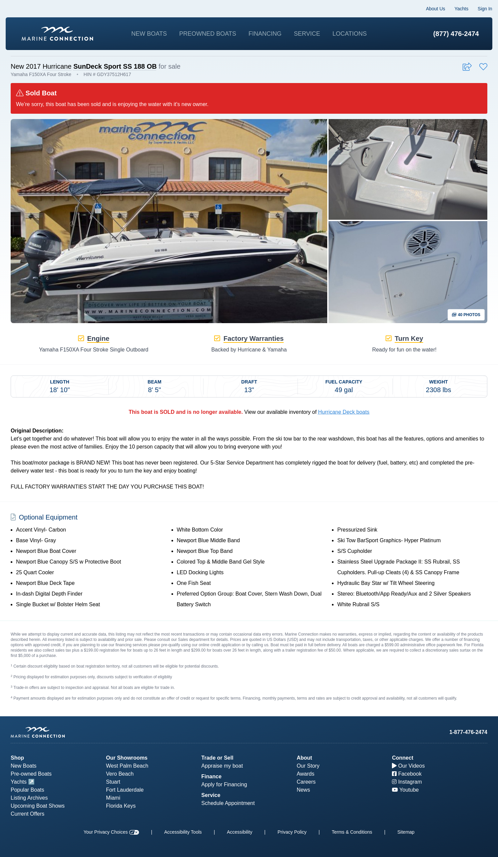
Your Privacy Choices (111, 832)
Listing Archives (29, 798)
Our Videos (408, 766)
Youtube (405, 790)
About (304, 758)
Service (307, 33)
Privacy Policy (292, 832)
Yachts (457, 8)
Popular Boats (27, 790)
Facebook (407, 774)
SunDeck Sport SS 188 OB (115, 70)
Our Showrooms (126, 758)
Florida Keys (121, 806)
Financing (265, 33)
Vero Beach (120, 774)
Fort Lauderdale (125, 790)
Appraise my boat (222, 766)
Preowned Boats (207, 33)
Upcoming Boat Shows (38, 806)
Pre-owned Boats (31, 774)
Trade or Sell (217, 758)
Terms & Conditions (352, 832)
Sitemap (405, 832)
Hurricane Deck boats (344, 416)
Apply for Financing (224, 784)
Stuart (113, 782)
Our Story (308, 766)
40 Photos (466, 319)
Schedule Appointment (228, 803)
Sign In (480, 8)
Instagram (407, 782)
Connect (402, 758)
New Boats (149, 33)
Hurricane (57, 70)
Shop (17, 758)
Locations (350, 33)
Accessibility (239, 832)
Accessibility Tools (183, 832)
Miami (113, 798)
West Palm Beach (127, 766)
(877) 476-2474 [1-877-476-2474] (451, 33)
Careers (306, 782)
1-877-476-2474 (468, 732)
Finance (211, 776)
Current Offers (27, 814)
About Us (430, 8)
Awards (305, 774)
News (303, 790)
